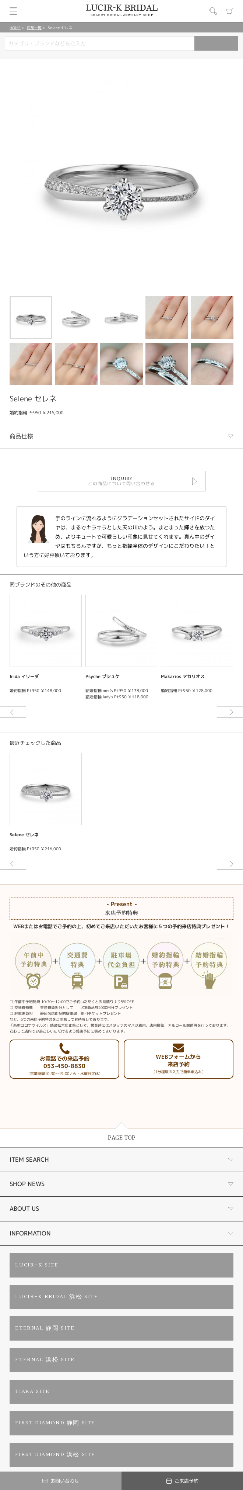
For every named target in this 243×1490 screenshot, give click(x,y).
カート (229, 11)
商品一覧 (34, 27)
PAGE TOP (121, 1138)
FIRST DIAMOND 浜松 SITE (55, 1454)
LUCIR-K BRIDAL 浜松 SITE (56, 1296)
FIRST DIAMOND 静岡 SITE (55, 1423)
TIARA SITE (32, 1391)
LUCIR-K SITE (36, 1265)
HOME (15, 27)
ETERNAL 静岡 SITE (44, 1328)
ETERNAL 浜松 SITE (44, 1360)
